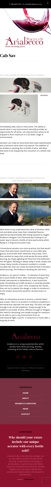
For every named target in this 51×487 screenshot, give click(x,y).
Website (32, 368)
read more (28, 479)
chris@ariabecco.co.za (33, 4)
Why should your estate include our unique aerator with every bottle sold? (25, 444)
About (25, 398)
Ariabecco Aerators (25, 403)
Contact (25, 414)
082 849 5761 (16, 4)
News (25, 408)
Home (25, 393)
